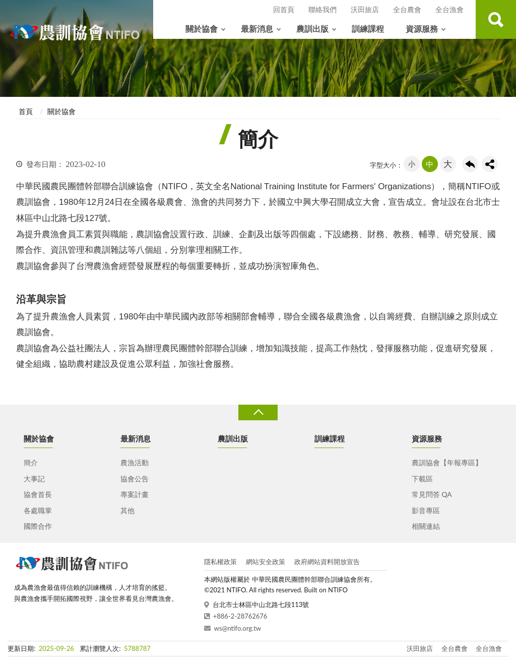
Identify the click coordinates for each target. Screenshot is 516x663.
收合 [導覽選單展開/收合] (258, 412)
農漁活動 (134, 462)
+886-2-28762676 (240, 616)
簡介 (31, 462)
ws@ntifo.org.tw (237, 628)
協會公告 (134, 478)
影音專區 (426, 510)
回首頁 (283, 9)
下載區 (422, 478)
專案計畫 (134, 494)
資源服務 (422, 28)
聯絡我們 (322, 9)
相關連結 (426, 526)
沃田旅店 (365, 9)
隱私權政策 (220, 562)
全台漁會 (449, 9)
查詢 (496, 19)
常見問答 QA (432, 494)
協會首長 (38, 494)
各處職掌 (38, 510)
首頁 (26, 111)
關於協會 (201, 28)
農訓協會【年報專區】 (447, 462)
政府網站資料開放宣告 (327, 562)
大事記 (34, 478)
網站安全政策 (265, 562)
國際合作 (38, 526)
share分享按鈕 (490, 164)
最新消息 (257, 28)
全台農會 (407, 9)
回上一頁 (470, 164)
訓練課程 (368, 28)
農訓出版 (312, 28)
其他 (127, 510)
